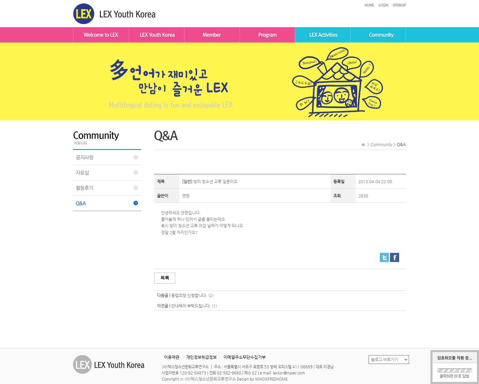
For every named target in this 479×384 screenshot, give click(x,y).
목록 (164, 277)
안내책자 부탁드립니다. (191, 305)
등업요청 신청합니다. (189, 295)
